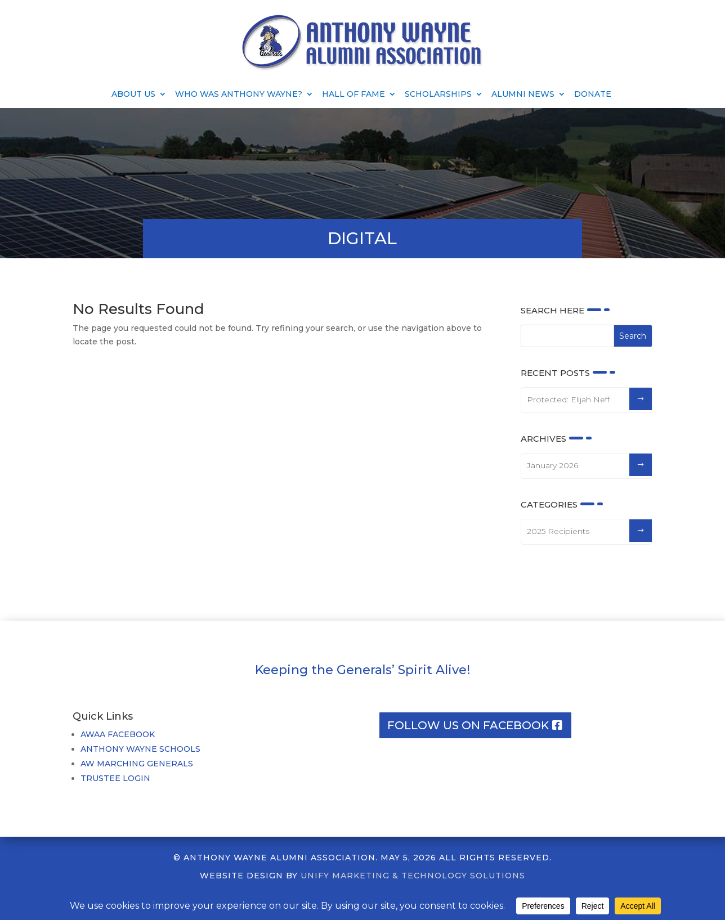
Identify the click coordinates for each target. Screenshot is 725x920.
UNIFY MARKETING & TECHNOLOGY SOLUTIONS (413, 875)
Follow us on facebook (468, 725)
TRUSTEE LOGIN (115, 778)
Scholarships (438, 94)
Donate (592, 94)
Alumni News (522, 94)
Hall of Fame (353, 94)
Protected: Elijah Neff (568, 399)
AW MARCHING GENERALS (136, 764)
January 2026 (552, 465)
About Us (133, 94)
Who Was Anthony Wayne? (238, 94)
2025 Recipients (558, 531)
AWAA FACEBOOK (117, 734)
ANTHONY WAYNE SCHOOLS (140, 749)
